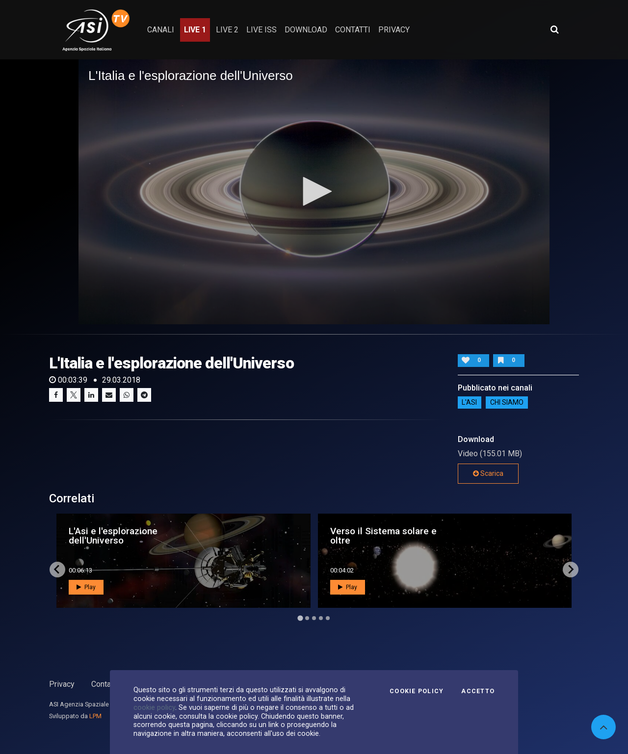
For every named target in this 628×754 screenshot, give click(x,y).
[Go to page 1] (300, 618)
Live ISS (261, 29)
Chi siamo (506, 403)
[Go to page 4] (321, 618)
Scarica (488, 473)
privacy (394, 29)
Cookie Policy (417, 691)
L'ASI (469, 403)
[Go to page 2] (307, 618)
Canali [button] (160, 29)
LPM (95, 716)
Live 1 (195, 29)
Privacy (62, 684)
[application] (314, 191)
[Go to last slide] (57, 569)
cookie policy (154, 707)
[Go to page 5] (328, 618)
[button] (314, 191)
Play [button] (86, 587)
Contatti (104, 684)
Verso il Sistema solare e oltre (383, 535)
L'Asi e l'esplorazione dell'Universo (113, 535)
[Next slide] (570, 569)
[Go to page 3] (314, 618)
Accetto (478, 691)
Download (306, 29)
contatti (352, 29)
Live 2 (227, 29)
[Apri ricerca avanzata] (554, 29)
